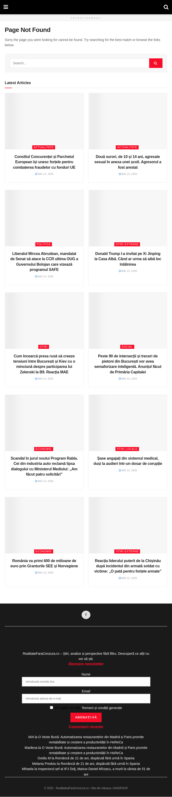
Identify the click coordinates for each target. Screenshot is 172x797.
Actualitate (44, 147)
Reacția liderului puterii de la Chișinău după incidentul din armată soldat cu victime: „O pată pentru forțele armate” (128, 566)
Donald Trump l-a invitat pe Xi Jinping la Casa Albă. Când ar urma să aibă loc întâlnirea (127, 259)
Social (127, 346)
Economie (43, 448)
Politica (43, 244)
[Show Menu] (6, 7)
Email (86, 691)
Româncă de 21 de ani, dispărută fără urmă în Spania (94, 758)
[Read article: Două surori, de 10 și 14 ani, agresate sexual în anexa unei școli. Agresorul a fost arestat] (128, 121)
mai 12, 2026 (128, 578)
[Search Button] (166, 7)
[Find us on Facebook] (86, 615)
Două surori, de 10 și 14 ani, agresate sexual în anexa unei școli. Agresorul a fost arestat (127, 162)
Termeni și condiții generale (102, 708)
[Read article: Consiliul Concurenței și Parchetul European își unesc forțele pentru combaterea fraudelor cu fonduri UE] (44, 121)
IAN (31, 737)
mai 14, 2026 (44, 174)
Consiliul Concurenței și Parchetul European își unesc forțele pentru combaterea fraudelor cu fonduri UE (44, 162)
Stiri (44, 346)
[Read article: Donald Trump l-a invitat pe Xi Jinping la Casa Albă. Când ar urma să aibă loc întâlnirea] (128, 218)
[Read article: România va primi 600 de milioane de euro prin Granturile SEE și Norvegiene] (44, 525)
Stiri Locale (127, 448)
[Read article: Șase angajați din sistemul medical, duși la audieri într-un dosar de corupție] (128, 423)
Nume (86, 674)
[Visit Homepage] (86, 7)
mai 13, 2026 (44, 481)
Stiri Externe (127, 244)
